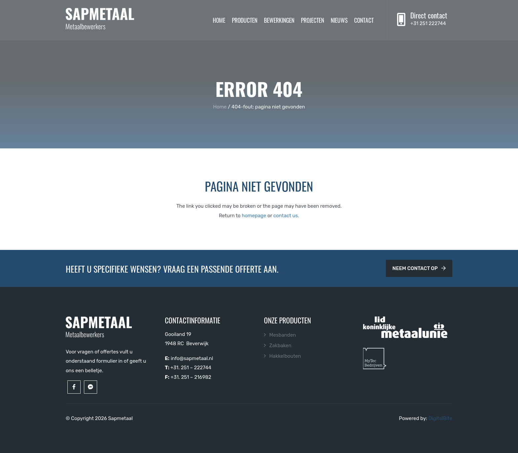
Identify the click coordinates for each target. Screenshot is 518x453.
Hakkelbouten (285, 356)
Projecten (312, 19)
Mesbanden (282, 335)
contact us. (286, 216)
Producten (244, 19)
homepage (254, 216)
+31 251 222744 (428, 23)
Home (219, 19)
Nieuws (339, 19)
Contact (364, 19)
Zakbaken (280, 345)
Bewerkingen (279, 19)
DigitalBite (440, 418)
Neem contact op (419, 268)
